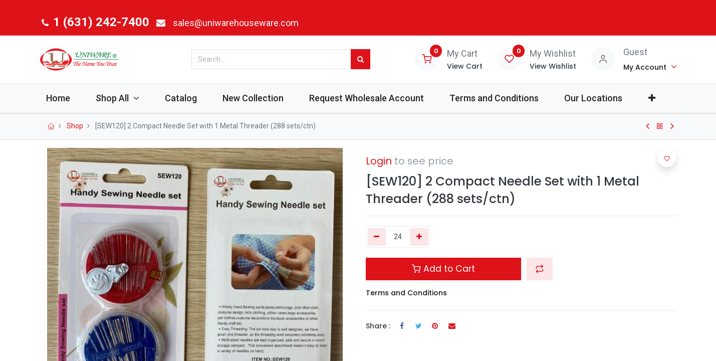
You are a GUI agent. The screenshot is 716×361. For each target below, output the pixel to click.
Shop (75, 126)
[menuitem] (64, 98)
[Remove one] (377, 237)
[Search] (360, 59)
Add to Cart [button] (443, 269)
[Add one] (419, 237)
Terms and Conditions (406, 293)
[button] (657, 98)
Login (379, 161)
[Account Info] (650, 66)
